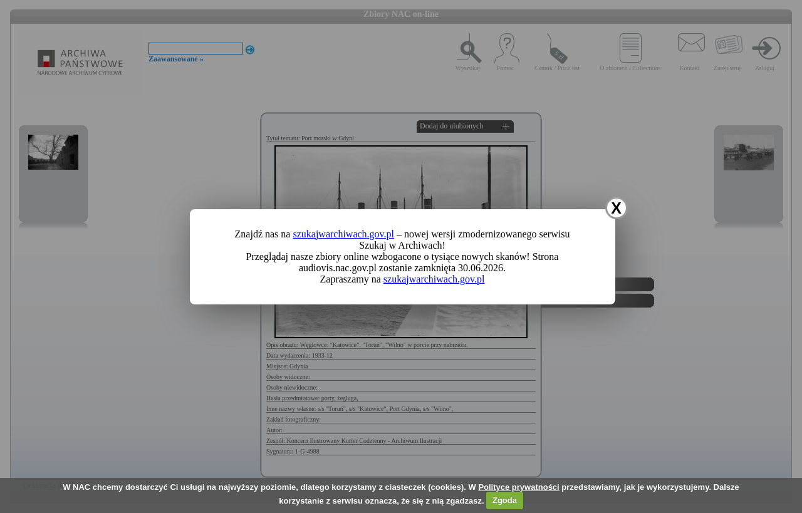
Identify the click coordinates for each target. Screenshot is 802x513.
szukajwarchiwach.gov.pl (343, 234)
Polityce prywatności (518, 487)
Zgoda (504, 500)
